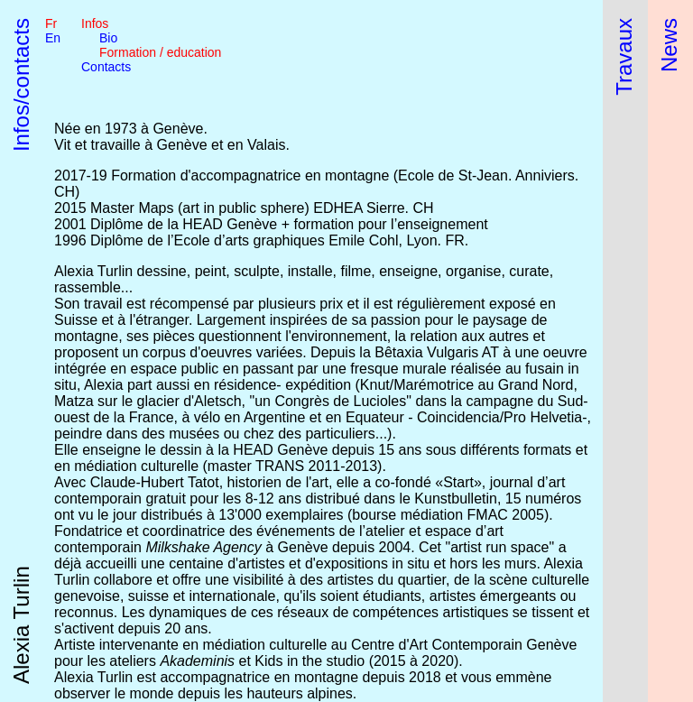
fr (51, 23)
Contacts (106, 67)
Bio (108, 38)
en (52, 38)
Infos (94, 23)
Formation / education (160, 52)
